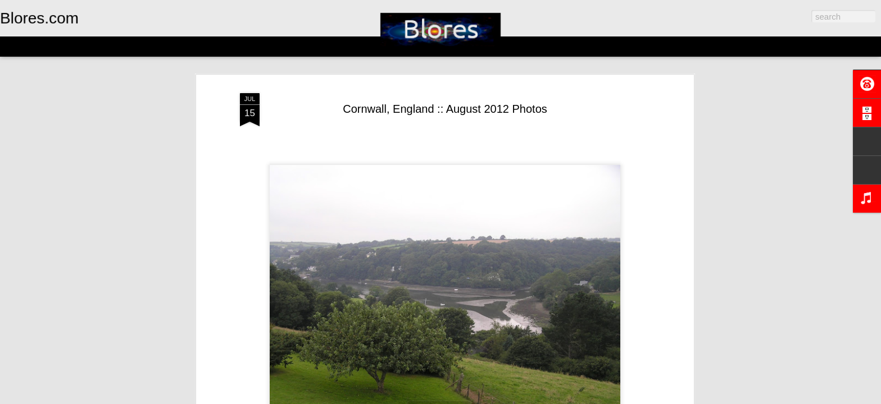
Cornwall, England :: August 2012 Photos (445, 109)
